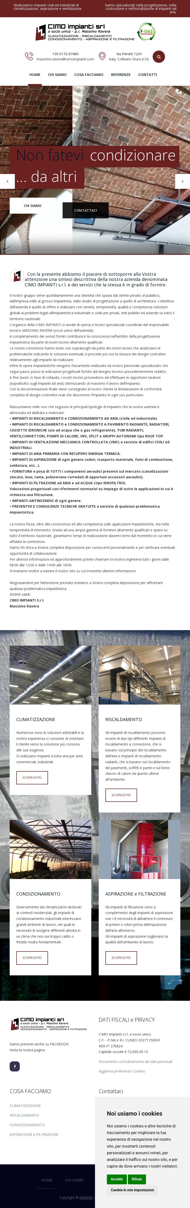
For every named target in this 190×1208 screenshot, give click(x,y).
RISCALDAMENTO (24, 1115)
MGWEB (86, 1197)
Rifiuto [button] (137, 1179)
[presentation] (7, 181)
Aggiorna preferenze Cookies (122, 1071)
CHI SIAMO (57, 74)
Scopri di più (32, 778)
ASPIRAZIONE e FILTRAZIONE (34, 1134)
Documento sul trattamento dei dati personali (135, 1061)
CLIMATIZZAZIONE (25, 1105)
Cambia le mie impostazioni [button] (132, 1190)
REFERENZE (121, 74)
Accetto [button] (117, 1179)
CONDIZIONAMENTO (27, 1124)
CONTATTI (147, 74)
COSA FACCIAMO (88, 74)
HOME (34, 74)
